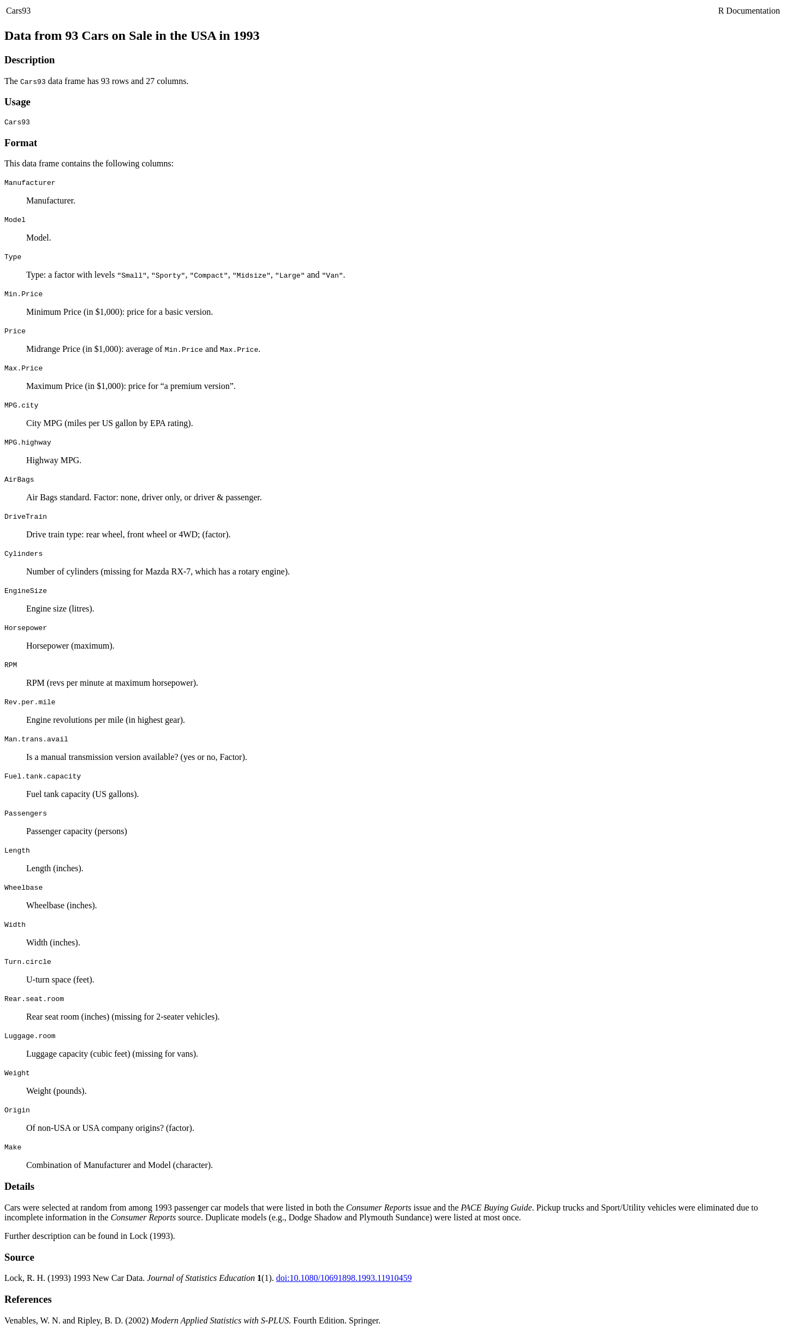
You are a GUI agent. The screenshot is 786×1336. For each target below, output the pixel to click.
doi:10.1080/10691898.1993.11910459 (344, 1279)
